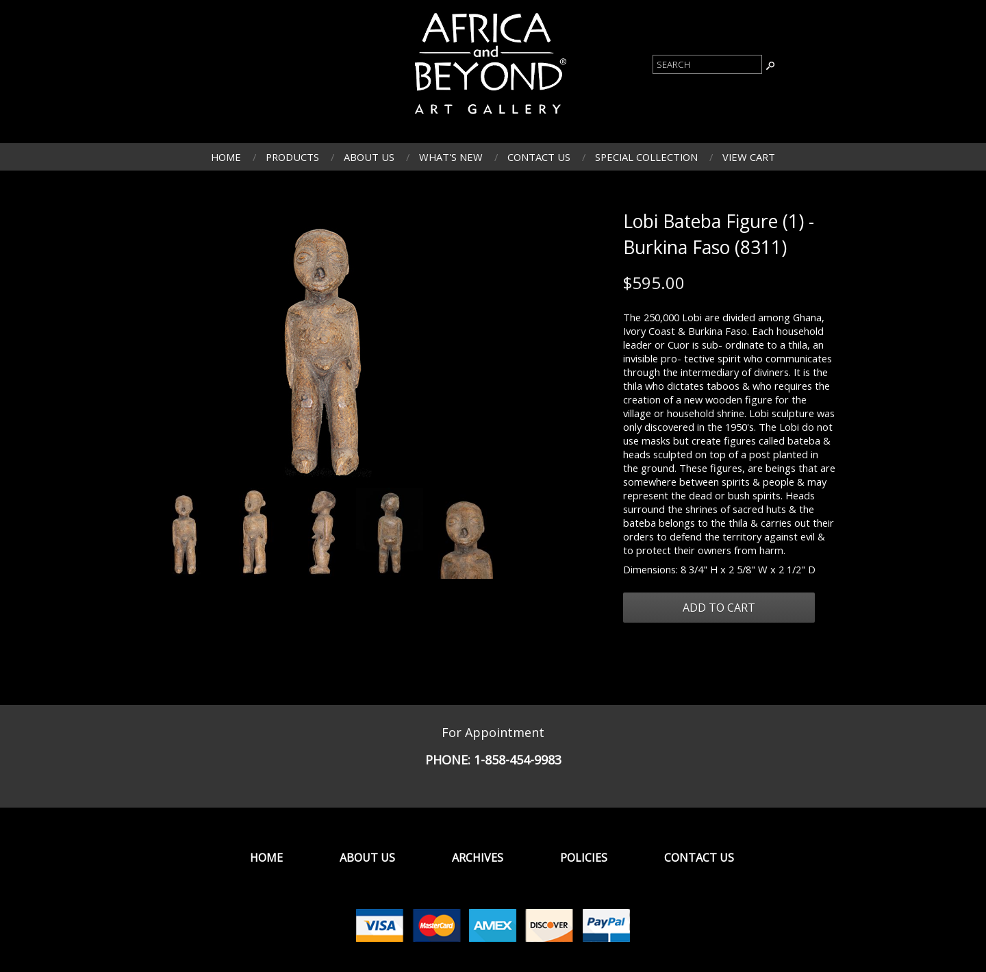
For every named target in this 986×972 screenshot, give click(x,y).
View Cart (748, 157)
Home (226, 157)
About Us (369, 157)
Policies (583, 857)
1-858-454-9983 (517, 759)
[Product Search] (707, 64)
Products (292, 157)
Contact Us (538, 157)
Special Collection (646, 157)
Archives (477, 857)
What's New (451, 157)
